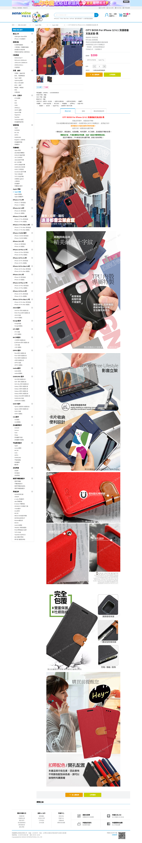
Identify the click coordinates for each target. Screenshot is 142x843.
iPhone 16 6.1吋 (18, 241)
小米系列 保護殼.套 (19, 340)
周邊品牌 (16, 491)
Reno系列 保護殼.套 (20, 353)
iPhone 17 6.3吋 (18, 200)
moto (15, 432)
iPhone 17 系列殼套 (20, 202)
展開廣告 (126, 1)
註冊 (115, 14)
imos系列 (17, 511)
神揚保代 (25, 8)
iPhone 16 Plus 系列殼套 (21, 252)
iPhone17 (56, 18)
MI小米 (16, 450)
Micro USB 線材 (19, 83)
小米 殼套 (17, 345)
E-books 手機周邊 (19, 504)
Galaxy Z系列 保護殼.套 (21, 386)
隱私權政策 (22, 825)
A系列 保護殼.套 (19, 360)
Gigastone (17, 115)
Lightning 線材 (18, 80)
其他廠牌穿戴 (18, 142)
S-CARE (102, 8)
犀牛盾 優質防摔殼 (19, 539)
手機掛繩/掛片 (18, 483)
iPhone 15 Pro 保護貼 (20, 296)
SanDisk (16, 117)
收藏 (46, 88)
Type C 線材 (17, 78)
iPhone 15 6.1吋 (18, 274)
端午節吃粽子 (79, 18)
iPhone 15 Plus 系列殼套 (21, 285)
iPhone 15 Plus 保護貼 (20, 288)
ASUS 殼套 (17, 315)
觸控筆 (16, 464)
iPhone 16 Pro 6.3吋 (20, 258)
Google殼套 (17, 323)
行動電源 (16, 55)
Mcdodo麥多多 (18, 520)
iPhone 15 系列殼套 (20, 277)
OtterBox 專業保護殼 (20, 527)
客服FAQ (61, 819)
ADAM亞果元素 (18, 494)
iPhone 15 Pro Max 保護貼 (22, 304)
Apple (16, 128)
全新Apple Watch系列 (20, 36)
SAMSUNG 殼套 (19, 398)
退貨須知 (61, 817)
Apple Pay (101, 60)
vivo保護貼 (17, 422)
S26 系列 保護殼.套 (20, 379)
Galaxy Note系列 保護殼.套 (22, 396)
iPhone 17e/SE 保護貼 (20, 238)
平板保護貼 (17, 460)
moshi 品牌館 (18, 525)
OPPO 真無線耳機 (19, 164)
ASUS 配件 (16, 308)
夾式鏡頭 (17, 473)
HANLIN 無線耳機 (19, 155)
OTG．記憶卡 (17, 95)
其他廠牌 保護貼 (19, 440)
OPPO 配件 (17, 350)
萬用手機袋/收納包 (19, 486)
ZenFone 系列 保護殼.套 (21, 310)
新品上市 (16, 34)
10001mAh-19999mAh (20, 62)
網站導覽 (21, 828)
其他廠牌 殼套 (18, 437)
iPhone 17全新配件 (19, 39)
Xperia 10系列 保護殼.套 (21, 409)
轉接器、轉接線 (18, 87)
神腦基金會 (22, 819)
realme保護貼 (18, 373)
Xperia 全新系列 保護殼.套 (21, 406)
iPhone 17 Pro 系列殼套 (21, 219)
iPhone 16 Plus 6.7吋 (20, 249)
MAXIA (16, 523)
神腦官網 (21, 817)
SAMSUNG (17, 137)
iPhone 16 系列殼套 (20, 244)
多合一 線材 (17, 85)
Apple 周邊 (38, 25)
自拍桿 (16, 470)
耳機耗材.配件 (18, 186)
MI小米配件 (17, 337)
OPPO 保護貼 (18, 365)
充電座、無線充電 (19, 73)
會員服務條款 (22, 823)
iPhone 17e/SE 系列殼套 (21, 236)
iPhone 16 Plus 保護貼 (20, 254)
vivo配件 (16, 417)
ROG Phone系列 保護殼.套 (22, 313)
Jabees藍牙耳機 (19, 160)
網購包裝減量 (61, 823)
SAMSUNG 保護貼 (19, 400)
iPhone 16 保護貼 (19, 246)
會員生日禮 (41, 819)
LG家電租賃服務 (88, 18)
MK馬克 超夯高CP (19, 518)
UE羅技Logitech (19, 179)
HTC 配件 (16, 329)
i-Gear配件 (17, 508)
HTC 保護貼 (17, 334)
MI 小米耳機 (17, 162)
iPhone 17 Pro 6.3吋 (20, 216)
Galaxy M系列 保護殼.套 (21, 393)
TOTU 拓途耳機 (18, 176)
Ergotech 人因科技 (19, 139)
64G (15, 103)
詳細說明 (114, 835)
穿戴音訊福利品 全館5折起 (22, 52)
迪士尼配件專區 (18, 537)
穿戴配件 (17, 144)
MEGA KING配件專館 (20, 515)
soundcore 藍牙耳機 (20, 171)
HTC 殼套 (17, 332)
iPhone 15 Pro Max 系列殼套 (22, 302)
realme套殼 (17, 371)
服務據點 (19, 8)
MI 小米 (16, 132)
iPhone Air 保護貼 (19, 213)
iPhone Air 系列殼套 (20, 211)
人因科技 (17, 181)
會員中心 (112, 16)
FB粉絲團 (126, 8)
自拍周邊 (16, 468)
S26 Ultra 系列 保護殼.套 (21, 384)
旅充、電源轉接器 (19, 75)
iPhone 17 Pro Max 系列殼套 (22, 227)
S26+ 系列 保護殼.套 (20, 381)
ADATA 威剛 (17, 110)
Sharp (16, 435)
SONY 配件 (16, 404)
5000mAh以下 (18, 58)
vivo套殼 (16, 419)
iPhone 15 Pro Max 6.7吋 (21, 299)
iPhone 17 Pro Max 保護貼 (22, 230)
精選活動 (16, 42)
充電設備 (17, 92)
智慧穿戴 (16, 125)
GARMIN (17, 130)
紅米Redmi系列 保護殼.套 (21, 342)
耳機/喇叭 (16, 147)
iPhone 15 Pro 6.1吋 (20, 291)
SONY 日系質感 (19, 169)
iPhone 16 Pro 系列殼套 (21, 260)
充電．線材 (16, 70)
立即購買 (116, 74)
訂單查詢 (41, 821)
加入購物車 (95, 74)
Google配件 (17, 321)
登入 (110, 14)
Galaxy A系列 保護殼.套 (21, 391)
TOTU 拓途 (17, 532)
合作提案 (41, 823)
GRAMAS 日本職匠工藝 (21, 506)
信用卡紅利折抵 (91, 60)
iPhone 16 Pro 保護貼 (20, 263)
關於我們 (21, 821)
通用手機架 (17, 481)
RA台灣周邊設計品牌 (20, 530)
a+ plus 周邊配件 (19, 499)
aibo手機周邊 (18, 501)
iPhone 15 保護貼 (19, 279)
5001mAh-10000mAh (20, 60)
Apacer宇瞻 (17, 112)
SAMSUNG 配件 (18, 376)
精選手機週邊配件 (19, 478)
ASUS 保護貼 (18, 317)
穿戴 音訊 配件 (22, 25)
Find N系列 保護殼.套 (20, 358)
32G (15, 100)
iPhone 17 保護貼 (19, 205)
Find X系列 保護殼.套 (20, 355)
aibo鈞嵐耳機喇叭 (19, 152)
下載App (14, 8)
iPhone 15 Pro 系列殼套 (21, 294)
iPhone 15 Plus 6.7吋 (20, 283)
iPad (61, 18)
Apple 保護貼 (18, 194)
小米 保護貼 (17, 347)
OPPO (16, 135)
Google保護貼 (18, 326)
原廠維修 (61, 821)
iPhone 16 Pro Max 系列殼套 (22, 269)
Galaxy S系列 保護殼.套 (21, 389)
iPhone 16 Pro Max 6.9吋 (21, 266)
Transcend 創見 (18, 119)
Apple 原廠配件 (18, 196)
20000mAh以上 (18, 65)
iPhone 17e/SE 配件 (20, 233)
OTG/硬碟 (17, 98)
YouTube (118, 8)
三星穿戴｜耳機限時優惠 (21, 47)
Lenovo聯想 (17, 448)
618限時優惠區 (18, 45)
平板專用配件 (17, 443)
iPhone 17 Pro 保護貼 (20, 221)
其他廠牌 (17, 183)
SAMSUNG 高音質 (19, 167)
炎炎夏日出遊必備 (19, 49)
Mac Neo (66, 18)
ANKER (16, 496)
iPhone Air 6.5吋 (18, 208)
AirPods (72, 18)
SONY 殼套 (17, 411)
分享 (39, 88)
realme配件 (17, 368)
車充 (15, 90)
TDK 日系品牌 (18, 174)
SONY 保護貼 (18, 413)
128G (16, 105)
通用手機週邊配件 (19, 488)
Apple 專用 (17, 150)
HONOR (16, 428)
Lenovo (16, 430)
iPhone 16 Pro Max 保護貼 (22, 271)
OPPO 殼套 (17, 362)
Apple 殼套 (55, 25)
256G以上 (17, 107)
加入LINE (110, 8)
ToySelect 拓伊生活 (20, 534)
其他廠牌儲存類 (18, 122)
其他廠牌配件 (17, 425)
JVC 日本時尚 (18, 157)
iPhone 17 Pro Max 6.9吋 (21, 225)
